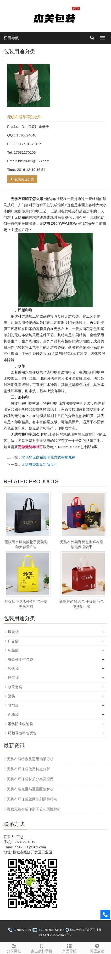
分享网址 (14, 947)
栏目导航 (11, 38)
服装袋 (13, 632)
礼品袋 (13, 650)
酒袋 (11, 696)
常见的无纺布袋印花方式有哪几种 (48, 457)
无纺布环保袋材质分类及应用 (30, 779)
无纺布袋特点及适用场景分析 (30, 759)
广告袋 (13, 641)
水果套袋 (15, 687)
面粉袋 (13, 714)
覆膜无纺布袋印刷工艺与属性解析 (34, 809)
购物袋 (13, 669)
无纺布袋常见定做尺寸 (39, 464)
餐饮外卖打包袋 (20, 659)
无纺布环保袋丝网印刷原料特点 (32, 799)
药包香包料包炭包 (22, 733)
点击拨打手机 (42, 947)
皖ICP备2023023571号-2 (55, 935)
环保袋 (13, 678)
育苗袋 (13, 705)
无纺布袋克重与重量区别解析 (30, 789)
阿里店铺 (97, 947)
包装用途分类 (22, 179)
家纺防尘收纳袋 (20, 724)
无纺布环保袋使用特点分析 (28, 769)
